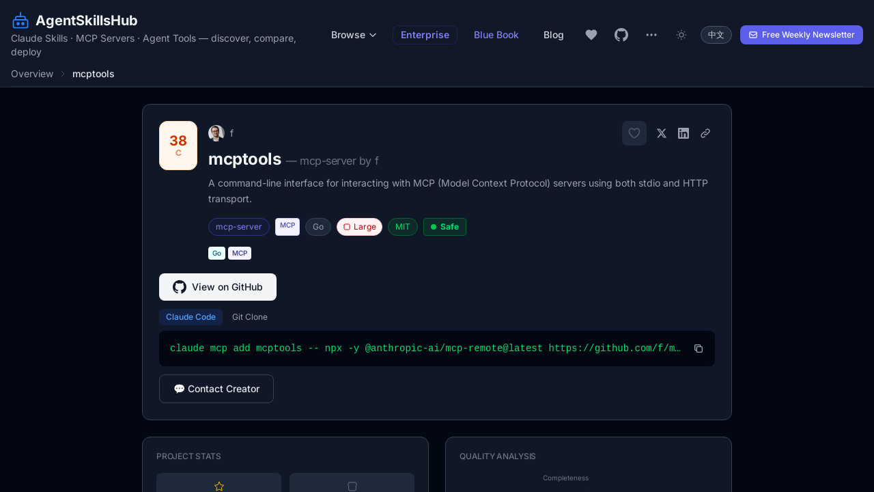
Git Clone (250, 317)
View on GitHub (218, 287)
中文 (716, 34)
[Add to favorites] (634, 133)
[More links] (651, 35)
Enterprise (425, 34)
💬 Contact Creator (216, 388)
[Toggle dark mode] (681, 35)
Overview (32, 73)
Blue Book (496, 34)
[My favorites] (591, 35)
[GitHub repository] (621, 35)
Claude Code (191, 317)
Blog (554, 34)
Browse (354, 34)
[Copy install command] (698, 348)
